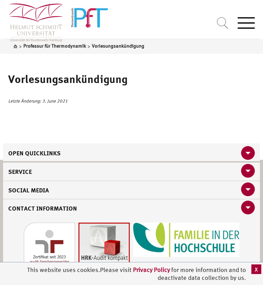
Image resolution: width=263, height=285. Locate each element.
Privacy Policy (152, 269)
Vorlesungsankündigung (67, 78)
